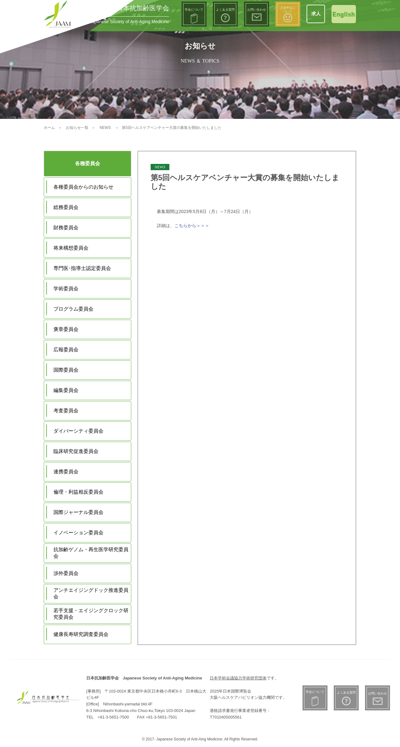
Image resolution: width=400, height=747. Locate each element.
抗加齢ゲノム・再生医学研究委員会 (90, 553)
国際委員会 (65, 370)
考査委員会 (65, 410)
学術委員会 (65, 288)
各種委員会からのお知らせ (83, 187)
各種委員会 (87, 163)
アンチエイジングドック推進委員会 (90, 593)
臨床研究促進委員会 (75, 451)
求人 (316, 13)
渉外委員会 (65, 573)
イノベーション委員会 (78, 532)
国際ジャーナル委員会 (78, 512)
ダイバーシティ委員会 (78, 431)
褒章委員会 (65, 329)
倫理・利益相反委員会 (78, 492)
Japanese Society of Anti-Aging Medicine (129, 21)
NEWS (160, 167)
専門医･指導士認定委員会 (82, 268)
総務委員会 (65, 207)
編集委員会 (65, 390)
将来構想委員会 (70, 248)
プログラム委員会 (73, 309)
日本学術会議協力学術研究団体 (238, 678)
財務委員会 (65, 227)
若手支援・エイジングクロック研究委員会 (90, 614)
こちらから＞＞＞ (191, 225)
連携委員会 (65, 471)
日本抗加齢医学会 (143, 8)
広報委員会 (65, 349)
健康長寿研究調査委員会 (80, 634)
